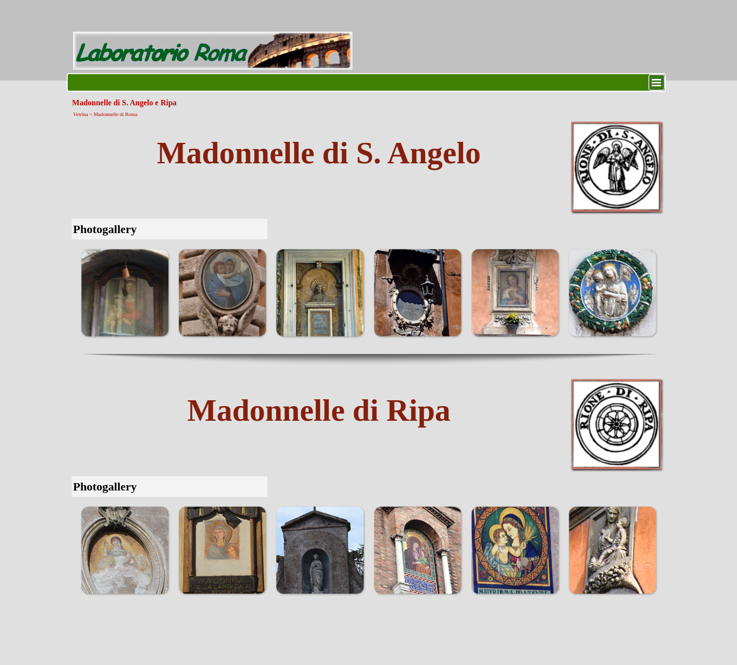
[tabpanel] (319, 153)
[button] (124, 292)
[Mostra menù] (656, 82)
